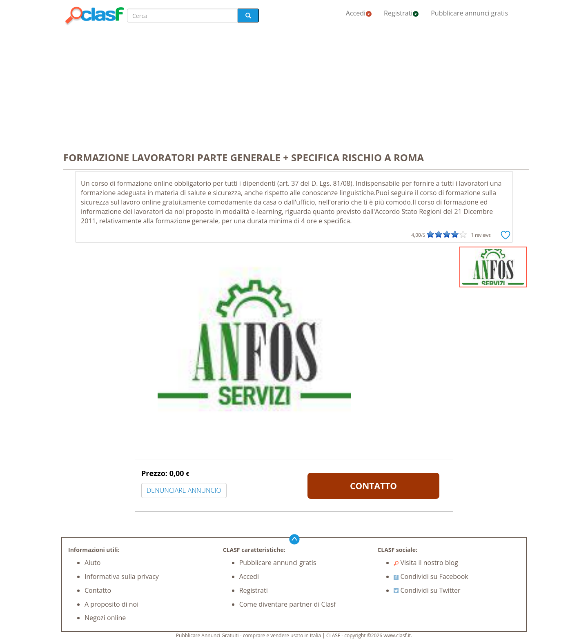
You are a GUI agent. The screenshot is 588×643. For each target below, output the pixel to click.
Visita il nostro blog (426, 562)
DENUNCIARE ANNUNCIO (184, 490)
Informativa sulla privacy (122, 576)
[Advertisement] (294, 86)
